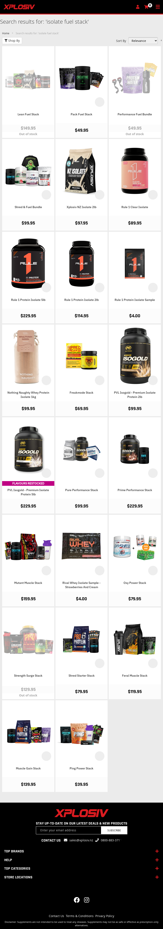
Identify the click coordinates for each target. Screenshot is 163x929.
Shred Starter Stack (82, 675)
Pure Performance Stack (81, 490)
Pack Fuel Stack (81, 114)
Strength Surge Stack (28, 675)
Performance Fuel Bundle (135, 114)
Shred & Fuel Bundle (28, 207)
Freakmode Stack (81, 392)
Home (6, 33)
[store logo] (68, 6)
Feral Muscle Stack (135, 675)
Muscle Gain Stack (28, 768)
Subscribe (114, 830)
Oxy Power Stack (135, 583)
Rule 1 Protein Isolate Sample (135, 300)
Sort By (121, 41)
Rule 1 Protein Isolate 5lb (28, 300)
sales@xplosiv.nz (81, 840)
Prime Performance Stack (135, 490)
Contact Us (56, 916)
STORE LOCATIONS (18, 877)
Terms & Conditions (80, 916)
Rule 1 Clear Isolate (134, 207)
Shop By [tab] (12, 41)
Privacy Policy (104, 916)
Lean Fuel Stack (28, 114)
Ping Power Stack (81, 768)
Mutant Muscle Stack (28, 583)
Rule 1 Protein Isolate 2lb (81, 300)
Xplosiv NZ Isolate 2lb (81, 207)
